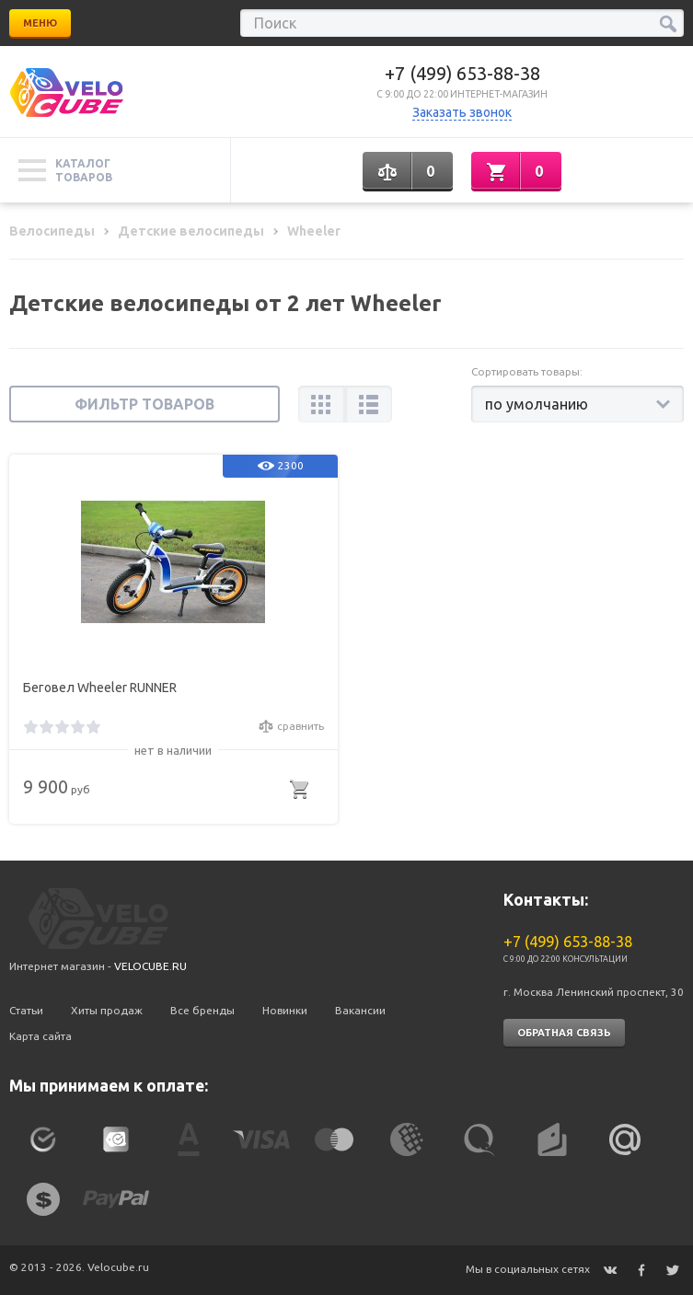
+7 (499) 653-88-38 (462, 73)
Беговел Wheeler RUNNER (100, 687)
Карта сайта (40, 1036)
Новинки (284, 1010)
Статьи (26, 1010)
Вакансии (360, 1010)
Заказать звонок (462, 112)
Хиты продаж (107, 1010)
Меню (40, 23)
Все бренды (202, 1010)
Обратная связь (564, 1032)
